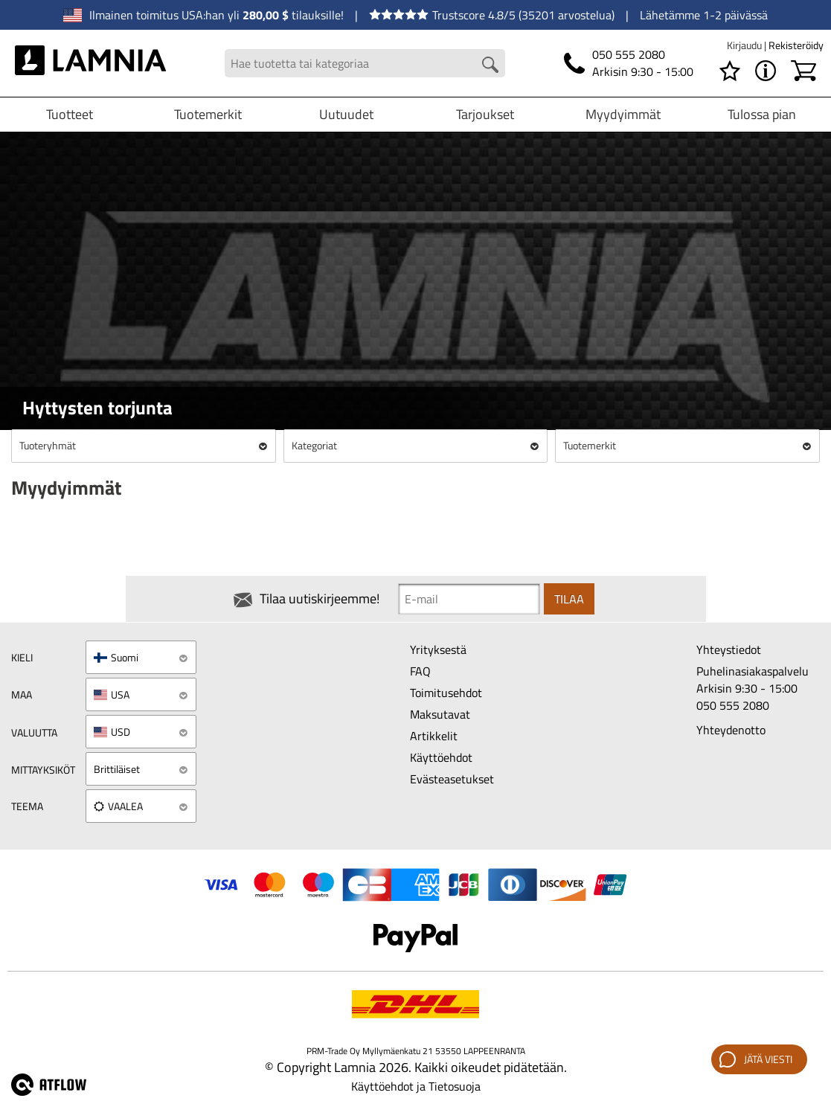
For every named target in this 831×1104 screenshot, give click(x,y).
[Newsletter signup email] (469, 598)
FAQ (420, 671)
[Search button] (490, 65)
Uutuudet (346, 114)
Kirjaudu (745, 45)
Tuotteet (69, 114)
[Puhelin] (628, 63)
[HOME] (90, 63)
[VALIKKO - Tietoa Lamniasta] (765, 71)
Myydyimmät (623, 114)
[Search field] (365, 63)
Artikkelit (434, 736)
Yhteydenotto (731, 730)
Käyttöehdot (441, 757)
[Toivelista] (730, 71)
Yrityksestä (438, 649)
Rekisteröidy (796, 45)
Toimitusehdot (446, 693)
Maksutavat (440, 714)
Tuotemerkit (208, 114)
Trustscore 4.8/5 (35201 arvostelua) (492, 15)
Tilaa (569, 599)
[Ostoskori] (803, 71)
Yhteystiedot (728, 649)
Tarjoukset (485, 114)
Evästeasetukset (452, 779)
